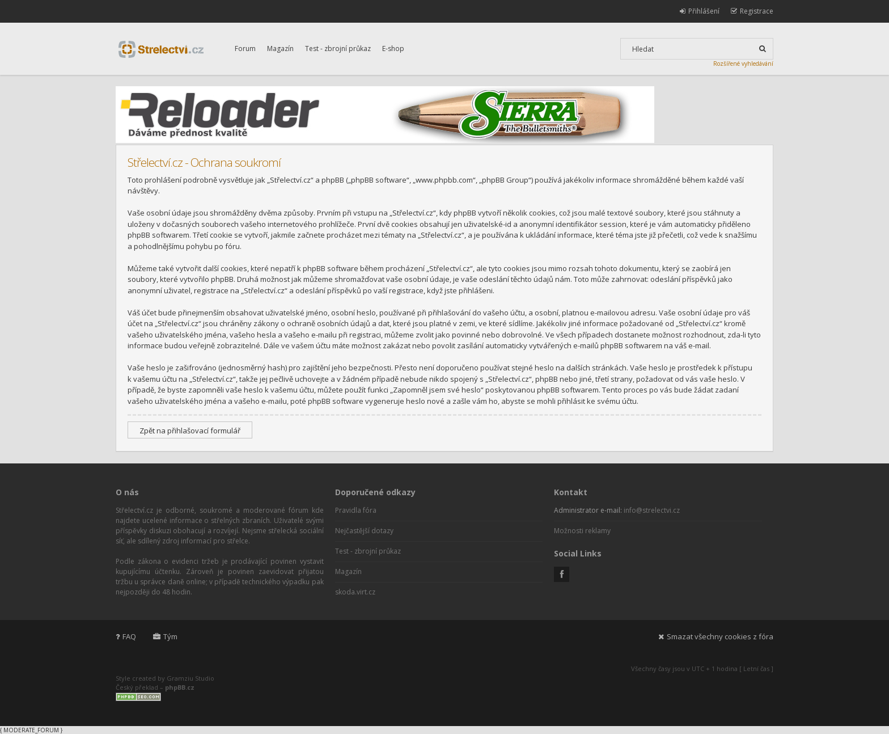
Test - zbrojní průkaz (338, 48)
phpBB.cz (179, 687)
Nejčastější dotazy (364, 530)
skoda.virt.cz (355, 592)
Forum (245, 48)
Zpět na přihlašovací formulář (189, 430)
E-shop (393, 48)
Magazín (280, 48)
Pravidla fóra (355, 510)
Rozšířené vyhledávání (743, 64)
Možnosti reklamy (582, 530)
